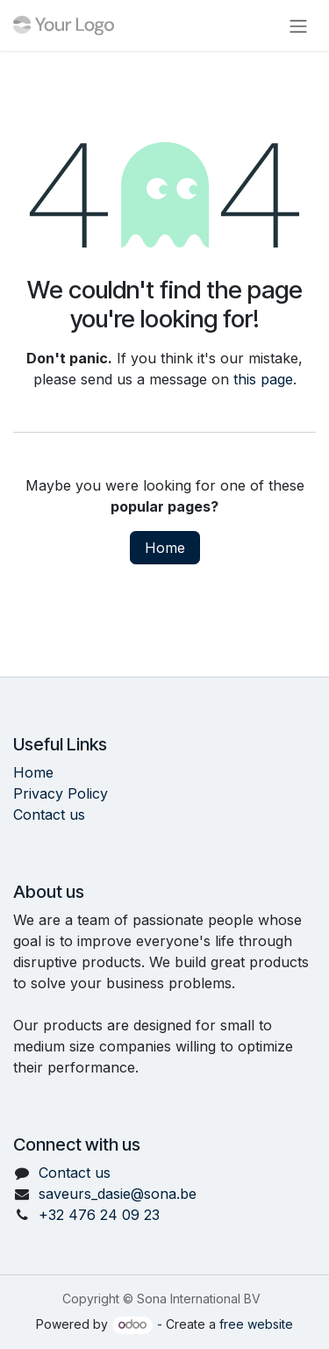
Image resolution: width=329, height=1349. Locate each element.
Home (165, 547)
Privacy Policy (60, 793)
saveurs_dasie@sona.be (118, 1193)
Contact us (49, 814)
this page (263, 379)
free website (256, 1324)
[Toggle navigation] (298, 25)
